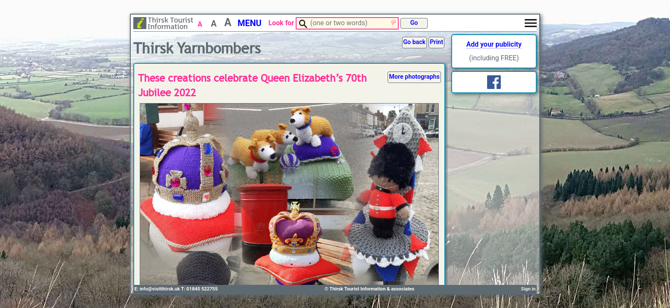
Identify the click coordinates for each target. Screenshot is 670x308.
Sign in (528, 289)
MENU (250, 23)
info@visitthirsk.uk (160, 289)
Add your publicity (493, 44)
